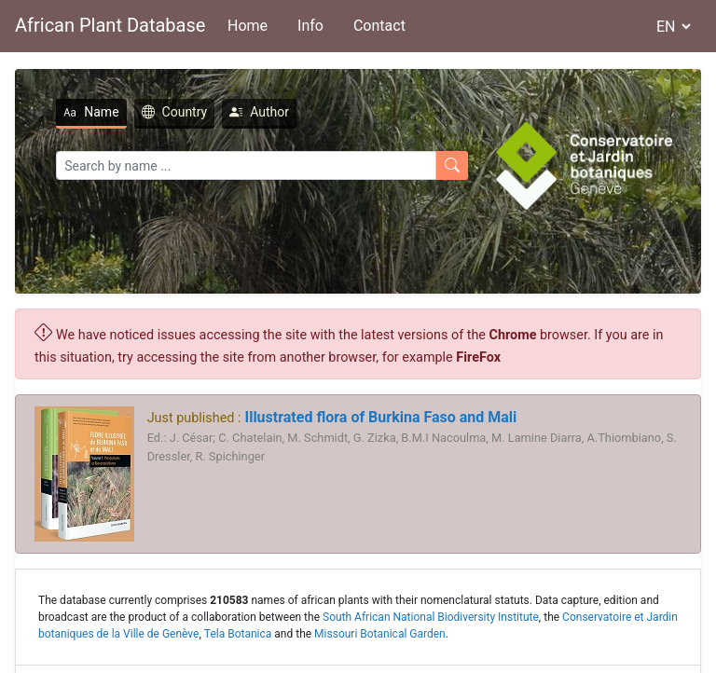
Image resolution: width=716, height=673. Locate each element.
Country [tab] (175, 111)
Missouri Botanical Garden (380, 633)
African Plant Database (110, 25)
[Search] (246, 165)
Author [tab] (259, 111)
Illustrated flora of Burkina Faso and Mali (378, 417)
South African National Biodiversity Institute (431, 617)
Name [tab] (90, 111)
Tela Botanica (238, 633)
